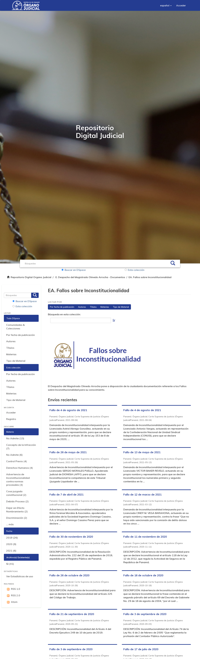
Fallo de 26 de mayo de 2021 (68, 452)
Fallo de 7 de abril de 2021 (66, 494)
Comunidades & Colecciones (15, 326)
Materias (11, 354)
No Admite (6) (14, 454)
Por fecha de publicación (20, 334)
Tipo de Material (15, 360)
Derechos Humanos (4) (19, 467)
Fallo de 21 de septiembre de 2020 (71, 614)
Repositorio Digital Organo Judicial (31, 277)
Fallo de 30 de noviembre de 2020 (71, 536)
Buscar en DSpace (74, 269)
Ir (114, 320)
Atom (11, 602)
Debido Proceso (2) (17, 501)
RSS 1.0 (13, 589)
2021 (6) (11, 550)
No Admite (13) (15, 438)
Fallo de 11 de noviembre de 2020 (145, 536)
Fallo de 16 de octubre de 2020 (143, 575)
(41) (10, 563)
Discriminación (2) (16, 517)
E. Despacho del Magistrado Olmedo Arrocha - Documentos (90, 277)
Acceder (11, 412)
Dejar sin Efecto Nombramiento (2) (17, 509)
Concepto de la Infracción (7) (21, 446)
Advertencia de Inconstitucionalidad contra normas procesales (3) (18, 480)
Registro (11, 419)
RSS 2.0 (13, 595)
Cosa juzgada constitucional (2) (16, 493)
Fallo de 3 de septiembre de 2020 (144, 614)
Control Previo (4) (16, 461)
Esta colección (134, 269)
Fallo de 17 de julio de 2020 (140, 649)
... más (10, 524)
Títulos (10, 347)
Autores (10, 341)
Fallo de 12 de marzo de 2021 (142, 494)
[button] (166, 5)
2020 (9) (11, 544)
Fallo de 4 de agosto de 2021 (68, 410)
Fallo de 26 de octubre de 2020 (69, 575)
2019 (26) (12, 537)
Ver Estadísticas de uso (19, 576)
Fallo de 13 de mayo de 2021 (141, 452)
